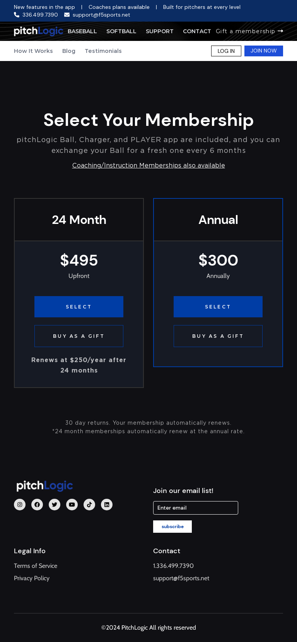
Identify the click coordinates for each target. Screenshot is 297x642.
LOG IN (226, 50)
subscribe (173, 526)
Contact (197, 31)
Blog (68, 50)
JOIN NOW (264, 50)
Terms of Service (35, 565)
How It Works (33, 50)
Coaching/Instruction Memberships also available (148, 165)
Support (160, 31)
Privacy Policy (32, 578)
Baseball (82, 31)
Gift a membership (249, 31)
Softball (121, 31)
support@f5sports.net (181, 578)
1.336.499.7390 (173, 565)
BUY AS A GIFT (79, 336)
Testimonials (103, 50)
